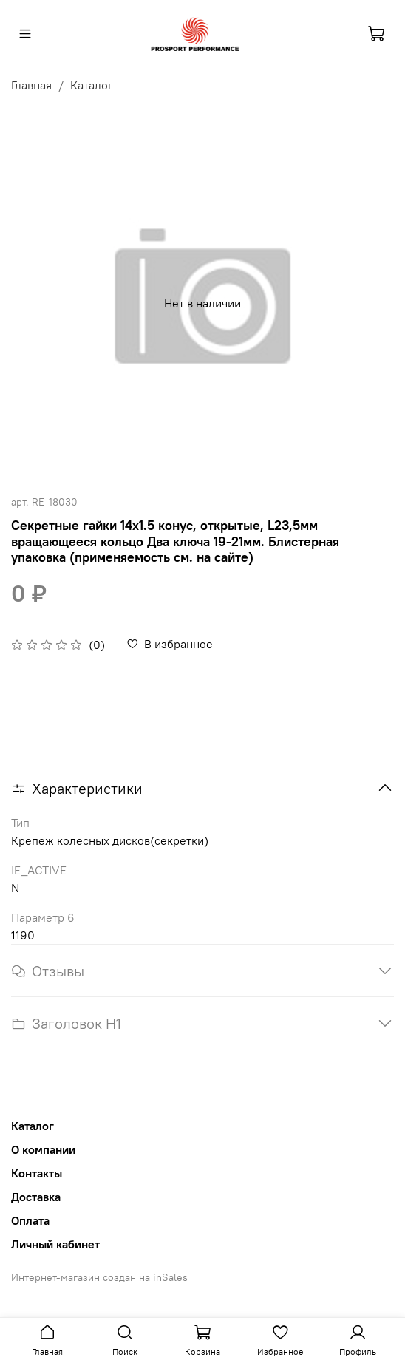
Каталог (91, 85)
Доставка (36, 1196)
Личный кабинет (55, 1244)
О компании (43, 1149)
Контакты (36, 1173)
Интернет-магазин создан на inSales (99, 1277)
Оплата (30, 1220)
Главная (31, 85)
